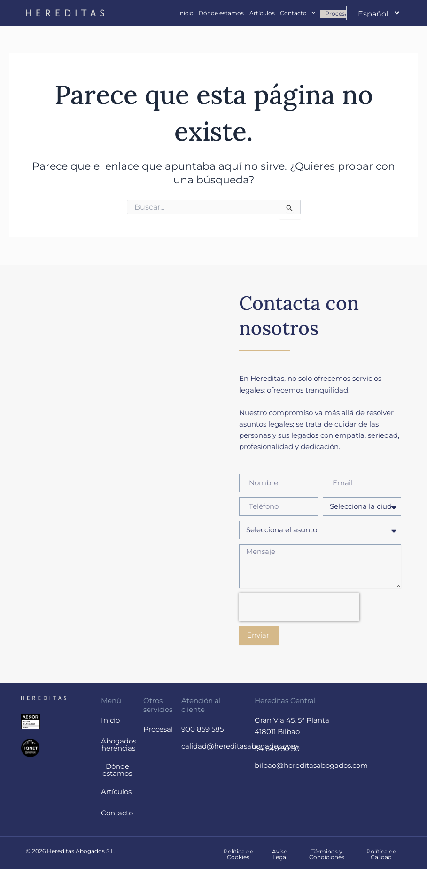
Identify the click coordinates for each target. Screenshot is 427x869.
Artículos (262, 13)
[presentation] (299, 607)
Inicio (186, 13)
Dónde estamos (221, 13)
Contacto (297, 12)
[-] (373, 13)
